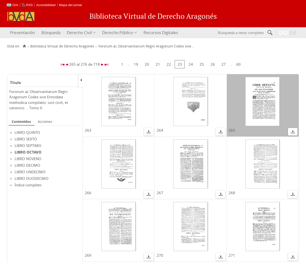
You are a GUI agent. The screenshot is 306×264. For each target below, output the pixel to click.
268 (232, 192)
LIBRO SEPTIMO (28, 145)
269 (88, 255)
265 (232, 130)
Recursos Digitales (160, 32)
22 (169, 64)
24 (191, 64)
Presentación (22, 32)
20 (147, 64)
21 (158, 64)
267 (160, 192)
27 (223, 64)
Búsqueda (50, 32)
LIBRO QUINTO (27, 132)
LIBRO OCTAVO (28, 152)
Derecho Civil (79, 32)
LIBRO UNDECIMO (30, 171)
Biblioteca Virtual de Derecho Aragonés (62, 46)
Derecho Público (117, 32)
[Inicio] (24, 46)
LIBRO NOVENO (28, 158)
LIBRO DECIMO (27, 165)
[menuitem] (23, 32)
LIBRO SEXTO (26, 139)
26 (212, 64)
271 (232, 255)
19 (136, 64)
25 (202, 64)
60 (238, 64)
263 (88, 130)
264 (160, 130)
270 (160, 255)
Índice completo (28, 184)
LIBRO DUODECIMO (31, 178)
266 (88, 192)
